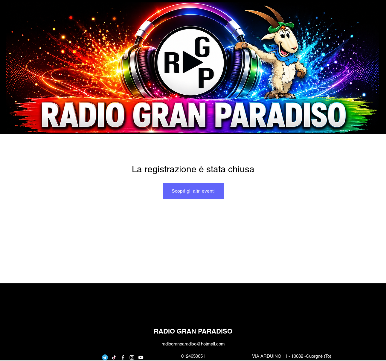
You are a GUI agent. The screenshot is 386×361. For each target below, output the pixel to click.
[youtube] (141, 357)
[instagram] (132, 357)
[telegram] (105, 357)
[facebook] (123, 357)
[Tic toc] (114, 357)
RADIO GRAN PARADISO (193, 331)
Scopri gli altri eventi (193, 191)
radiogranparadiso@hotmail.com (193, 343)
